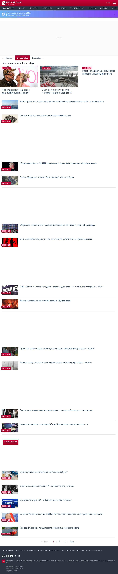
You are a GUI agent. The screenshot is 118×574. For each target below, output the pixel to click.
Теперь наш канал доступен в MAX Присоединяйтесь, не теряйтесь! (18, 14)
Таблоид (32, 550)
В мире (22, 8)
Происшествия (77, 8)
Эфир (108, 3)
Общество (47, 8)
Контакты (83, 550)
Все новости (8, 8)
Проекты (43, 550)
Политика (61, 8)
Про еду (105, 8)
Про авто (92, 8)
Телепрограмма (68, 550)
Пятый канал (8, 550)
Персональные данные (14, 568)
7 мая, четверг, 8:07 (11, 4)
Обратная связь (12, 571)
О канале (54, 550)
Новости (21, 550)
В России (34, 8)
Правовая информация (14, 566)
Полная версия (97, 550)
